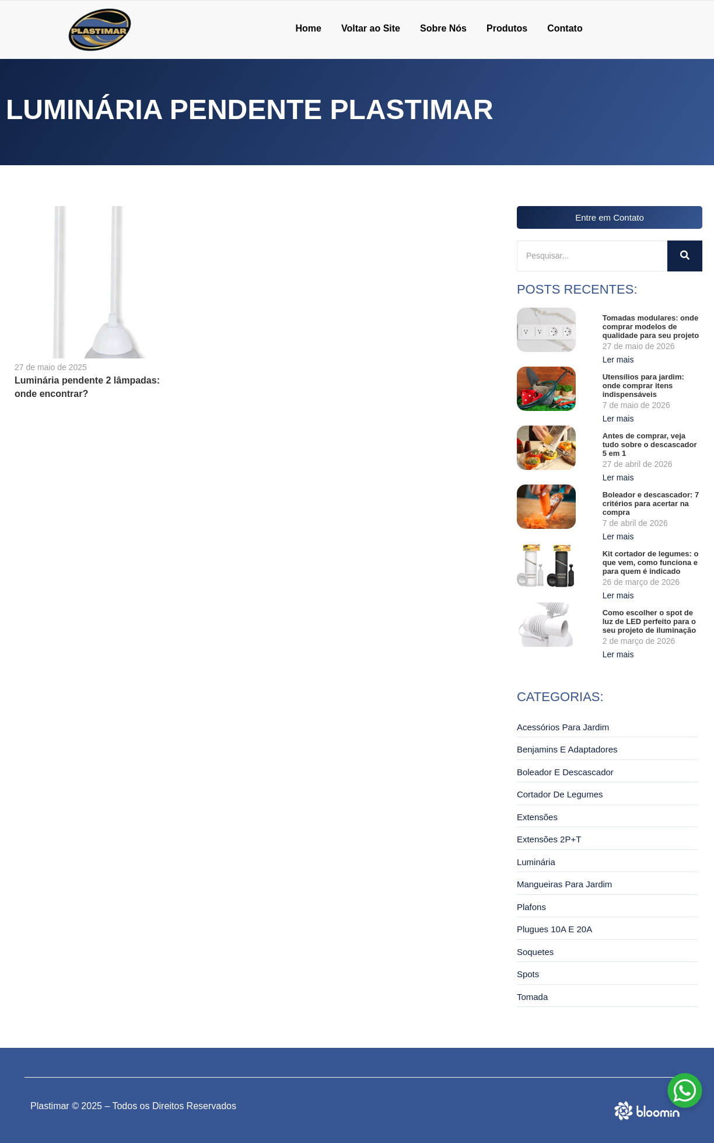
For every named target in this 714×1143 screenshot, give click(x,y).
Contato (564, 28)
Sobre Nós (443, 28)
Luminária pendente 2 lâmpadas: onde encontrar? (87, 387)
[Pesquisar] (592, 256)
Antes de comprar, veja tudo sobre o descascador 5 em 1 (650, 444)
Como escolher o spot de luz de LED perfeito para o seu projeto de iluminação (649, 621)
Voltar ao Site (370, 28)
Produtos (507, 28)
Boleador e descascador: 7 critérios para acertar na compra (651, 503)
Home (308, 28)
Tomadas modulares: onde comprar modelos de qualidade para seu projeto (651, 326)
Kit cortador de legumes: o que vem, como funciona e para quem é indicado (651, 562)
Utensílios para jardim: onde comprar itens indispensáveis (643, 385)
